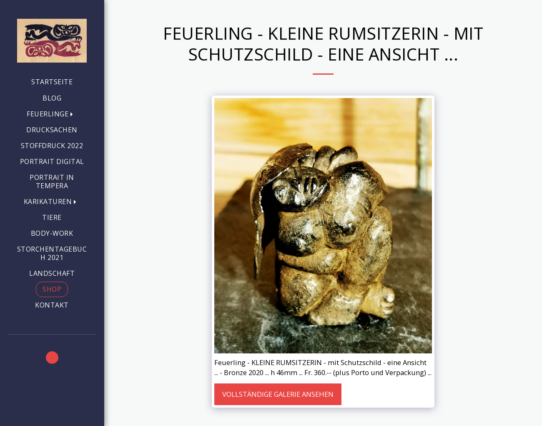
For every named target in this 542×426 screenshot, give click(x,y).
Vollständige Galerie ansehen (278, 394)
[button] (52, 114)
